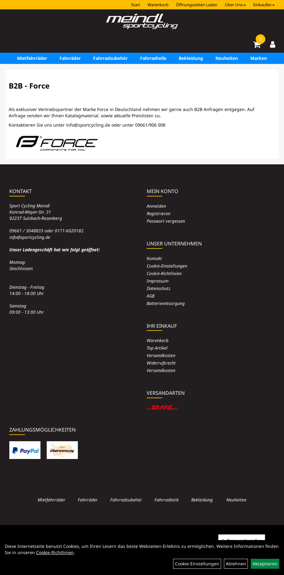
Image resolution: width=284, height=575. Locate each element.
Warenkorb (158, 4)
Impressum (157, 281)
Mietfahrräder (32, 58)
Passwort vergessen (166, 221)
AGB (150, 296)
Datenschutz (158, 288)
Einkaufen (264, 4)
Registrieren (158, 213)
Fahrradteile (153, 58)
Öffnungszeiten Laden (196, 4)
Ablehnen (236, 564)
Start (135, 4)
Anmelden (156, 206)
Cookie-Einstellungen (167, 266)
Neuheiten (226, 58)
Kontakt (154, 258)
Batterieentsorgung (166, 303)
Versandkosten (161, 355)
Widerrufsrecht (161, 363)
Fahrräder (70, 58)
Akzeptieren (265, 564)
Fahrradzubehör (110, 58)
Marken (258, 58)
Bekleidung (191, 58)
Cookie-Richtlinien (164, 273)
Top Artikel (157, 348)
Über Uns (235, 4)
